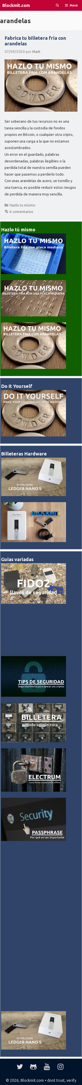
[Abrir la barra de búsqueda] (57, 5)
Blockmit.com (16, 5)
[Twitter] (20, 1067)
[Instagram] (60, 1067)
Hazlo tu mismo (22, 205)
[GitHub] (33, 1067)
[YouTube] (47, 1067)
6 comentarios (21, 211)
